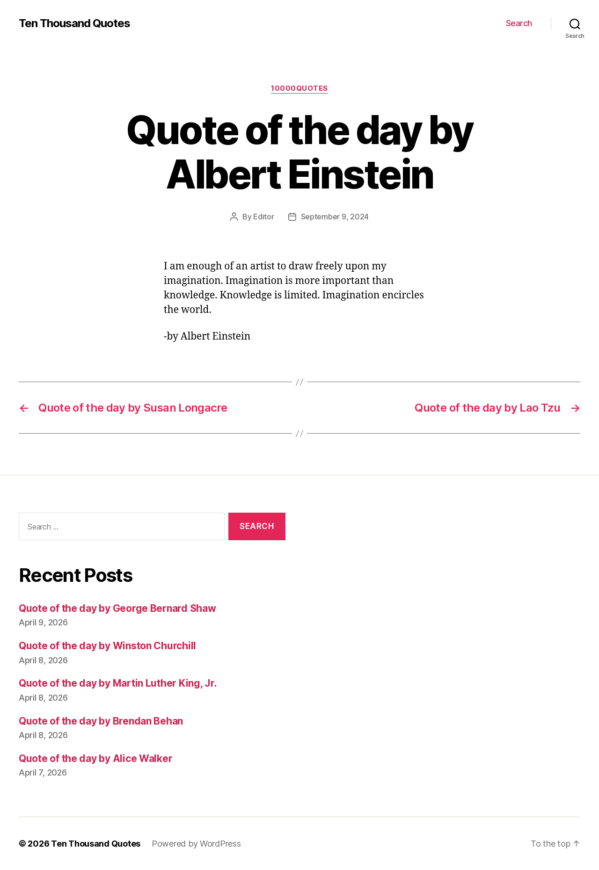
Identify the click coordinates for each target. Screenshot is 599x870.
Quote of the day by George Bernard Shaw (117, 608)
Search (519, 23)
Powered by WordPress (196, 843)
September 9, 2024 (335, 216)
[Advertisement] (447, 607)
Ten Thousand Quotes (74, 23)
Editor (263, 216)
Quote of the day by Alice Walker (95, 758)
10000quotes (299, 88)
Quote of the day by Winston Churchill (107, 646)
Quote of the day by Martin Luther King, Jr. (118, 683)
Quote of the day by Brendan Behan (101, 721)
